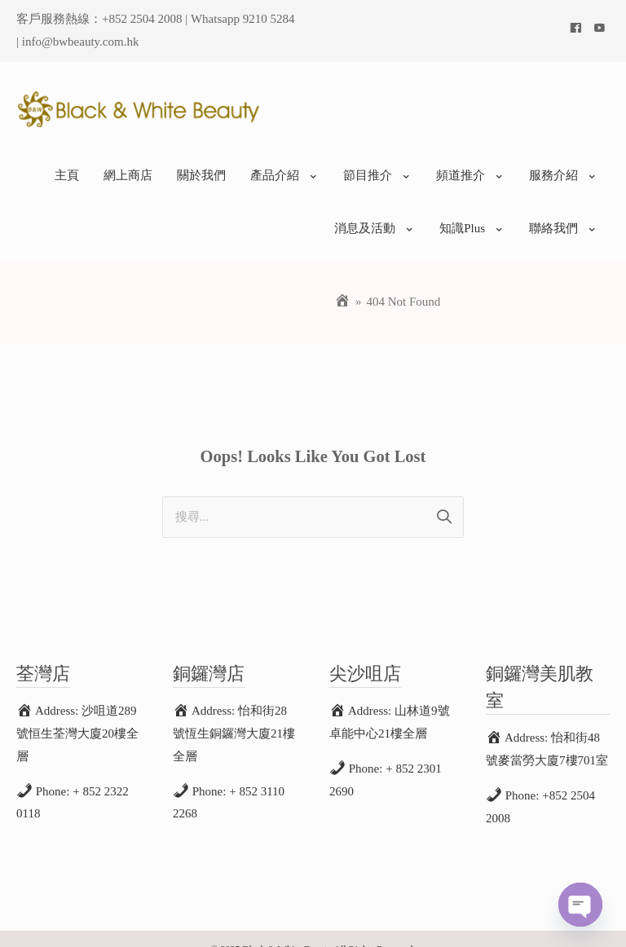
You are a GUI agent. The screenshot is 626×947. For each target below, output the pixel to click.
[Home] (342, 280)
